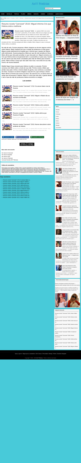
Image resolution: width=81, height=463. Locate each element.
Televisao (15, 160)
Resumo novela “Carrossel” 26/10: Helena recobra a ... (16, 192)
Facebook (59, 353)
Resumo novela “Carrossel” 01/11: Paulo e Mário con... (16, 197)
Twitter (54, 353)
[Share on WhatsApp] (37, 137)
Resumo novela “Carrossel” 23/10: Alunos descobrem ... (17, 187)
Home (2, 14)
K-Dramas (50, 14)
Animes (43, 14)
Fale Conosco (39, 353)
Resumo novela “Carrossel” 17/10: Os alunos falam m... (16, 180)
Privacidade (45, 353)
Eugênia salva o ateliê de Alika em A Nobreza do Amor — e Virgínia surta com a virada (70, 255)
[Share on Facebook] (22, 137)
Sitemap (50, 353)
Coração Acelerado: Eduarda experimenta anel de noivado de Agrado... (67, 58)
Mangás (36, 14)
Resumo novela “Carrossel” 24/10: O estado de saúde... (17, 188)
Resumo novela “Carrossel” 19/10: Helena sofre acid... (16, 183)
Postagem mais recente (23, 144)
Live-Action (58, 127)
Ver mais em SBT (6, 156)
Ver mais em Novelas (7, 154)
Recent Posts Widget (59, 103)
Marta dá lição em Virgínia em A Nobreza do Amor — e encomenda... (67, 100)
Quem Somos (59, 14)
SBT (12, 160)
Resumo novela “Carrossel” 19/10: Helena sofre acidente (31, 105)
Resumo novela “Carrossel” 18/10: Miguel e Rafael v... (16, 181)
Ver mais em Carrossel (7, 153)
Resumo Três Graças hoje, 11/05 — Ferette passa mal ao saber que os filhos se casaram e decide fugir (70, 195)
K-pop (57, 116)
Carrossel (4, 160)
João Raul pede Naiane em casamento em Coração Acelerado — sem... (66, 79)
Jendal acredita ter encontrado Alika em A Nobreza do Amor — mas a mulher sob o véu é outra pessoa (70, 231)
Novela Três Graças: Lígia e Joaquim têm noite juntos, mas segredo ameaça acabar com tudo (70, 183)
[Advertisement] (67, 140)
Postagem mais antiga (30, 144)
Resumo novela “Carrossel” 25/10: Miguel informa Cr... (16, 190)
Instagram (64, 353)
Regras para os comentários (29, 353)
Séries (29, 14)
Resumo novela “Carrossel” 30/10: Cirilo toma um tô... (16, 194)
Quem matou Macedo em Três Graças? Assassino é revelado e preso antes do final (69, 267)
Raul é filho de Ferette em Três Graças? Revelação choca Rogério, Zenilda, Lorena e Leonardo (70, 219)
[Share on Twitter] (8, 137)
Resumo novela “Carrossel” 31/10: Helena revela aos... (16, 195)
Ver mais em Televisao (7, 158)
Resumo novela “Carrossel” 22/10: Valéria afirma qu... (16, 185)
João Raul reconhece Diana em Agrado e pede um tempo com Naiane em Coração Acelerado (69, 243)
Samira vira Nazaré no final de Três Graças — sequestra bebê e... (67, 38)
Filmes (23, 14)
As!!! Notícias (39, 358)
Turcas (16, 14)
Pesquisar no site (49, 8)
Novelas (9, 14)
